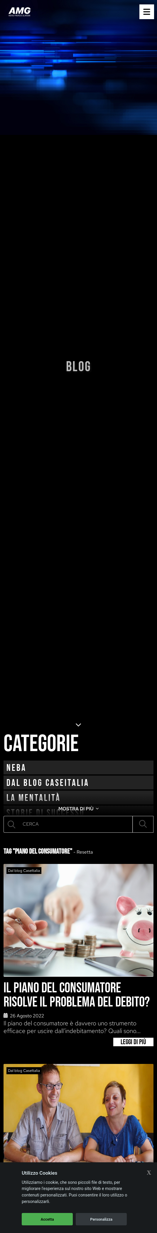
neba (16, 768)
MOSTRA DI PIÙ (78, 808)
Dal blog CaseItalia (47, 783)
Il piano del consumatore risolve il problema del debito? (77, 995)
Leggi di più (133, 1042)
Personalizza (101, 1219)
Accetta (47, 1219)
